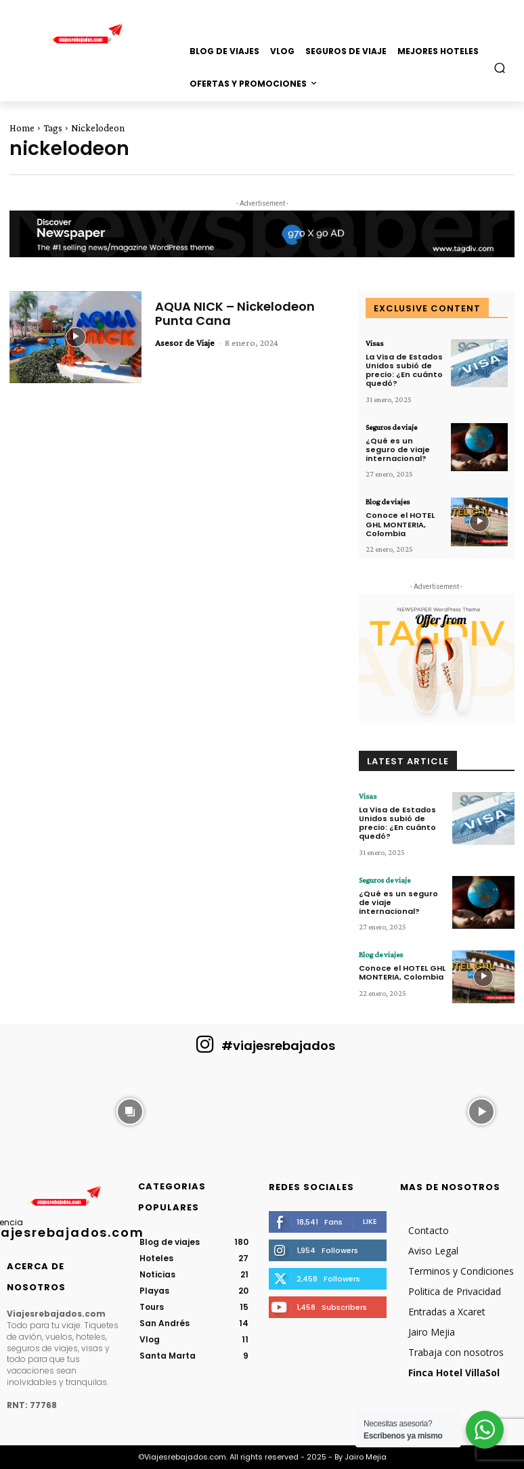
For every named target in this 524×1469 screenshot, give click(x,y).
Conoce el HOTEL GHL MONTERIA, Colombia (400, 524)
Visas (374, 343)
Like (370, 1221)
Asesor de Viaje (185, 342)
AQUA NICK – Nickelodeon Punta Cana (235, 314)
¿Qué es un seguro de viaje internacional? (398, 449)
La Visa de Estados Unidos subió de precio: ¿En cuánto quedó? (404, 370)
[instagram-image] (42, 1110)
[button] (500, 67)
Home (22, 128)
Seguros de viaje (391, 427)
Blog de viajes (388, 502)
